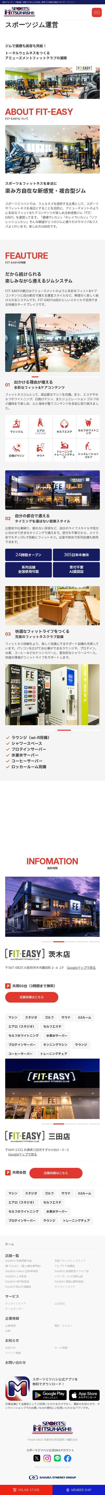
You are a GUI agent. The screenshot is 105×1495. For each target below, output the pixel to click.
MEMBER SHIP (78, 1490)
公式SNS (59, 1304)
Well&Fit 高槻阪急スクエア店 (71, 1271)
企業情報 (10, 1326)
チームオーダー (14, 1309)
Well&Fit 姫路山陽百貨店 (69, 1282)
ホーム (9, 1244)
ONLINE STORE (26, 1490)
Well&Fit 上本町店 (16, 1276)
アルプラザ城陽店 (64, 1266)
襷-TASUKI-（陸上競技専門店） (24, 1266)
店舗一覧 (12, 1256)
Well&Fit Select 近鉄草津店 (21, 1271)
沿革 (7, 1331)
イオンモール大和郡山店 (68, 1276)
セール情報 (60, 1348)
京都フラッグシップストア (70, 1261)
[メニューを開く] (97, 12)
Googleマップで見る (81, 968)
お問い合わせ (15, 1362)
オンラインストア (64, 1287)
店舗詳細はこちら (32, 997)
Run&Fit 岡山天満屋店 (18, 1287)
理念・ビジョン (63, 1326)
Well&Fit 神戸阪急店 (17, 1282)
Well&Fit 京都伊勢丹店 (18, 1261)
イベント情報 (13, 1353)
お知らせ (10, 1348)
